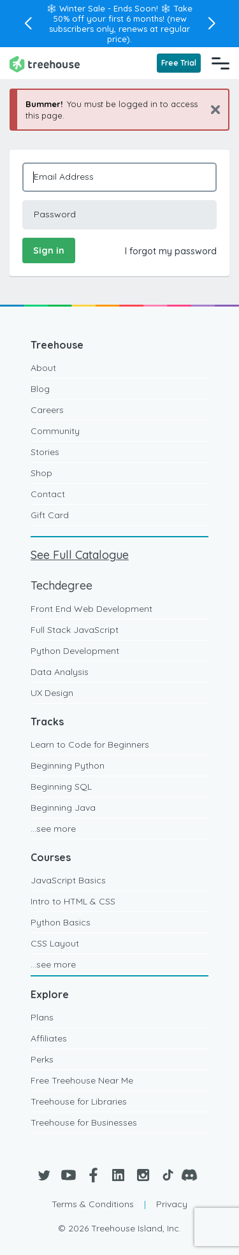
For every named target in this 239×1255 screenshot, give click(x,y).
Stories (45, 452)
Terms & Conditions (93, 1204)
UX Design (52, 693)
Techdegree (61, 585)
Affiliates (49, 1038)
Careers (47, 410)
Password (55, 214)
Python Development (75, 651)
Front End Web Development (91, 608)
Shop (41, 473)
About (43, 368)
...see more (53, 828)
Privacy (171, 1204)
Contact (48, 494)
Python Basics (61, 922)
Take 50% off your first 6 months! (123, 13)
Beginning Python (68, 765)
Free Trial (178, 63)
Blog (40, 389)
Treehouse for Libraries (79, 1101)
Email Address (64, 176)
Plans (42, 1017)
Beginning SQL (61, 786)
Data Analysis (60, 672)
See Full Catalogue (80, 555)
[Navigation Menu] (220, 63)
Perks (42, 1059)
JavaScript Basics (68, 880)
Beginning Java (63, 807)
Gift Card (50, 515)
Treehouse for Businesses (84, 1122)
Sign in (48, 250)
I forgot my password (171, 251)
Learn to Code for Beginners (90, 744)
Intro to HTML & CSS (73, 901)
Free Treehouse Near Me (82, 1080)
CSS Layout (55, 943)
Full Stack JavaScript (75, 629)
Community (55, 431)
